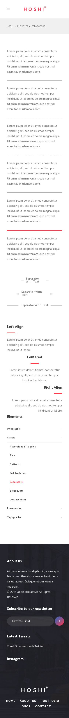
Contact (43, 706)
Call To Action (18, 473)
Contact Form (18, 500)
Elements (22, 26)
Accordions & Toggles (23, 447)
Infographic (13, 429)
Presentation (14, 508)
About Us (28, 701)
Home (10, 701)
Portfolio (50, 701)
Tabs (12, 456)
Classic (11, 438)
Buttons (15, 464)
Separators (16, 482)
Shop (26, 706)
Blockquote (17, 491)
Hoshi (10, 26)
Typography (14, 517)
